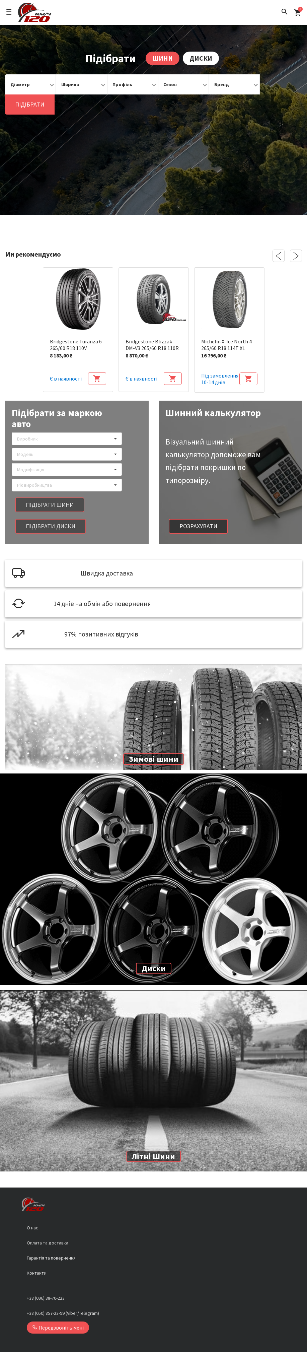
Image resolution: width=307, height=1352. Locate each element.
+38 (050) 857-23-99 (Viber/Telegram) (63, 1293)
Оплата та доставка (47, 1223)
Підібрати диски (50, 506)
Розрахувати (198, 506)
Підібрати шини (50, 484)
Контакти (37, 1253)
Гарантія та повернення (51, 1238)
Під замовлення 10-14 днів (219, 358)
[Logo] (35, 12)
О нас (32, 1208)
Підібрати (277, 84)
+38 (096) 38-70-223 (46, 1278)
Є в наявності (66, 358)
